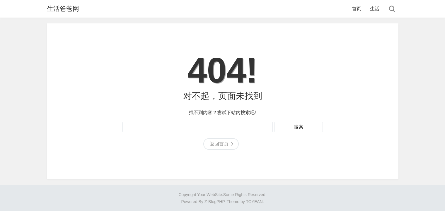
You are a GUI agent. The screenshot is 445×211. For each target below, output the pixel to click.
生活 (374, 8)
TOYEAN (254, 201)
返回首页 (219, 143)
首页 (356, 8)
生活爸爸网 (63, 8)
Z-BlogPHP (214, 201)
